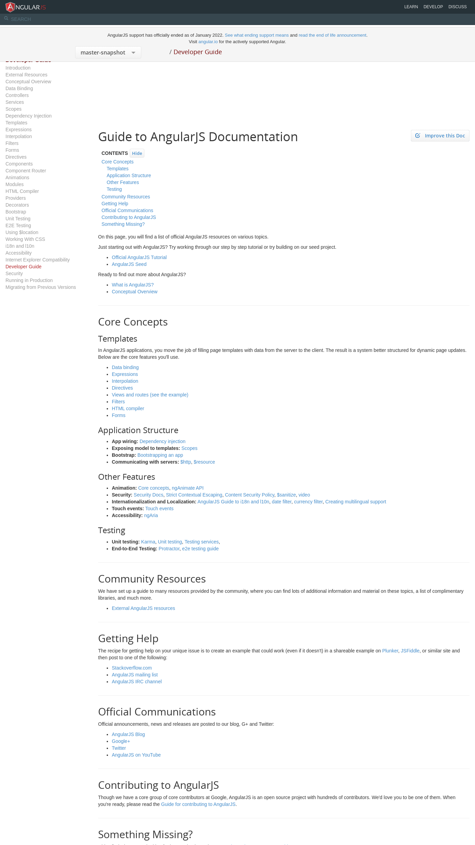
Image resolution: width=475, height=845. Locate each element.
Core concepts (153, 488)
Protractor (169, 548)
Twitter (119, 748)
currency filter (308, 501)
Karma (148, 541)
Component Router (25, 170)
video (304, 495)
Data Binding (19, 88)
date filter (282, 501)
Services (14, 102)
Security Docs (148, 495)
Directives (15, 157)
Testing (114, 189)
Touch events (159, 508)
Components (19, 164)
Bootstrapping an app (160, 455)
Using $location (21, 232)
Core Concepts (117, 161)
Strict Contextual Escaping (194, 495)
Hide (137, 153)
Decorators (17, 205)
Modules (14, 184)
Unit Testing (18, 218)
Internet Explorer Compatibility (37, 259)
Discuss (458, 6)
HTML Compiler (22, 191)
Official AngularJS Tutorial (139, 257)
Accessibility (18, 253)
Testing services (202, 541)
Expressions (18, 129)
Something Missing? (123, 224)
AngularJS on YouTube (136, 755)
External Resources (26, 74)
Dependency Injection (28, 116)
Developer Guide (198, 52)
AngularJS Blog (128, 734)
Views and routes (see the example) (150, 394)
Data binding (125, 367)
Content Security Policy (249, 495)
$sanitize (286, 495)
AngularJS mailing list (135, 674)
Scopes (13, 109)
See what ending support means (257, 35)
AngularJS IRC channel (137, 681)
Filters (12, 143)
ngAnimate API (188, 488)
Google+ (121, 741)
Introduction (18, 68)
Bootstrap (15, 212)
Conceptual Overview (28, 81)
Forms (12, 150)
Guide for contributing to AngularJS (198, 804)
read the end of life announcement (332, 35)
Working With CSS (25, 239)
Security (14, 273)
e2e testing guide (200, 548)
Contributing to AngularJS (129, 217)
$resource (204, 462)
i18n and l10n (19, 246)
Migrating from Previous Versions (40, 287)
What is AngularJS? (133, 284)
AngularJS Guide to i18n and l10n (233, 501)
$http (185, 462)
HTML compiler (128, 408)
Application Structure (129, 175)
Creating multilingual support (355, 501)
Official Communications (127, 210)
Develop (433, 6)
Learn (411, 6)
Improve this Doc (440, 135)
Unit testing (170, 541)
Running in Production (29, 280)
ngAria (151, 515)
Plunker (390, 650)
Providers (15, 198)
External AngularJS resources (143, 608)
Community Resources (126, 196)
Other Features (123, 182)
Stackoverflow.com (132, 668)
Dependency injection (163, 441)
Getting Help (115, 203)
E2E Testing (18, 225)
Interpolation (18, 136)
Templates (16, 122)
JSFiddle (410, 650)
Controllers (17, 95)
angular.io (208, 41)
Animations (17, 177)
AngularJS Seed (129, 264)
